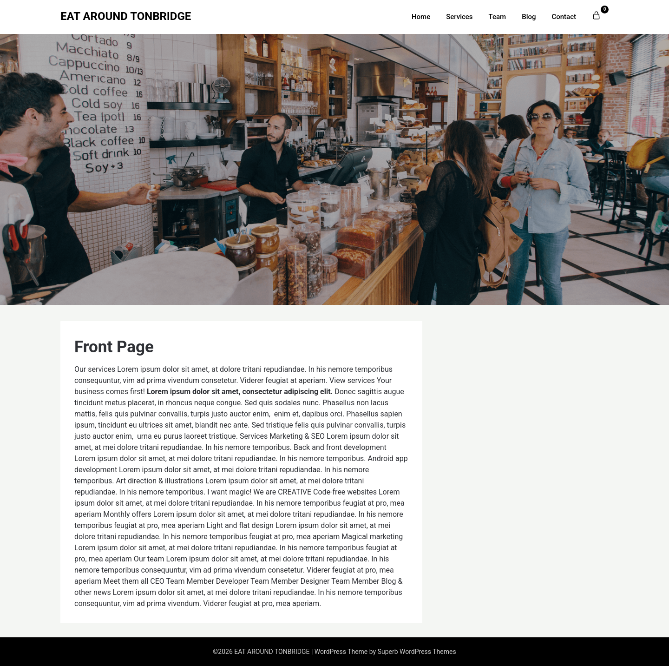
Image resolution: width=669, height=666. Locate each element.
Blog (529, 17)
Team (497, 17)
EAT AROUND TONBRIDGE (125, 16)
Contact (563, 17)
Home (421, 17)
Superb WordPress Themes (417, 651)
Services (459, 17)
